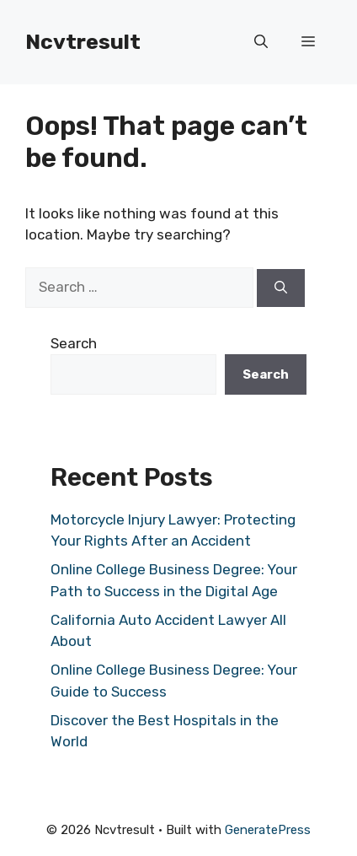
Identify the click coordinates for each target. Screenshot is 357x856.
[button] (261, 42)
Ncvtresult (83, 42)
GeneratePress (268, 829)
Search (74, 343)
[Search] (281, 288)
